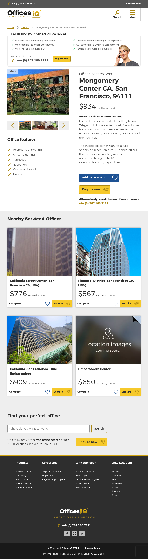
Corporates (49, 462)
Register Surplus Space (53, 479)
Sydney (115, 487)
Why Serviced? (86, 462)
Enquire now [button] (61, 59)
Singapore (116, 483)
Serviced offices (23, 472)
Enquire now (92, 442)
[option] (38, 92)
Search (25, 27)
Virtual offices (22, 479)
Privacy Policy (92, 548)
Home (10, 27)
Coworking (21, 476)
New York (116, 476)
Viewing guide (83, 487)
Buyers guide (82, 483)
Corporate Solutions (52, 472)
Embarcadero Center (94, 369)
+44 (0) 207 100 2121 (93, 203)
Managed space (24, 487)
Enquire (61, 303)
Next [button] (64, 125)
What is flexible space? (87, 472)
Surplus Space (49, 476)
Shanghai (116, 491)
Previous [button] (12, 125)
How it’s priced (83, 476)
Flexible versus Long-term (88, 479)
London (115, 472)
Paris (113, 479)
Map (12, 71)
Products (22, 462)
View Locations (121, 462)
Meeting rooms (23, 483)
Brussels (115, 495)
